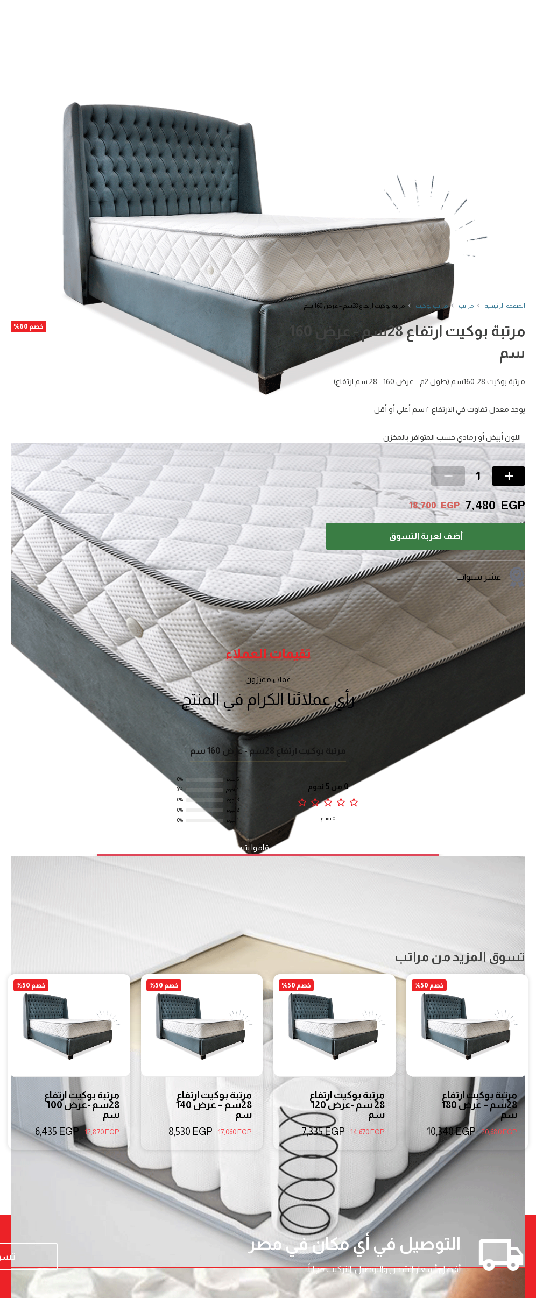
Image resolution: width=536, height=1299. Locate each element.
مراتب (466, 305)
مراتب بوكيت (431, 305)
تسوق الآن (80, 1257)
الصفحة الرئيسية (504, 305)
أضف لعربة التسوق (426, 536)
